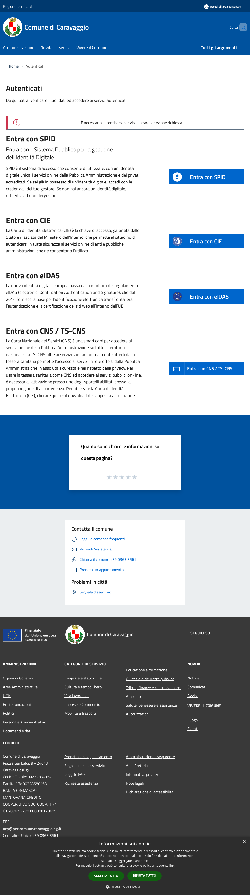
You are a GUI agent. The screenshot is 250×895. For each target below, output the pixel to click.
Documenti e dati (17, 731)
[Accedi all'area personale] (222, 6)
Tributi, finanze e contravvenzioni (153, 687)
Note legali (135, 783)
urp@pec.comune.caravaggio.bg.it (32, 828)
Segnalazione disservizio (84, 765)
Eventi (193, 729)
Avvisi (193, 696)
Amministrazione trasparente (150, 757)
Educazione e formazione (146, 670)
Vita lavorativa (76, 696)
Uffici (7, 696)
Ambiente (134, 696)
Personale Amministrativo (24, 722)
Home (14, 66)
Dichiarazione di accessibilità (149, 792)
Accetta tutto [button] (106, 876)
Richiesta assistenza (81, 783)
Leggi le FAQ (74, 774)
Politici (8, 713)
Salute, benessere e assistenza (151, 705)
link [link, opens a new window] (172, 865)
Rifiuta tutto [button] (144, 875)
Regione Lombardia (19, 6)
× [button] (244, 842)
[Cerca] (241, 27)
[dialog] (125, 866)
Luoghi (193, 720)
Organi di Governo (18, 678)
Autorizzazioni (138, 714)
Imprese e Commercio (82, 704)
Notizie (193, 678)
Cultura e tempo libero (83, 687)
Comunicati (197, 687)
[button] (125, 886)
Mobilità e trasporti (80, 713)
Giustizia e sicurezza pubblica (150, 679)
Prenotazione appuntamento (88, 757)
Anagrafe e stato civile (83, 678)
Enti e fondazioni (17, 704)
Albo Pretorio (137, 765)
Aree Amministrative (20, 687)
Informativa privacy (142, 774)
